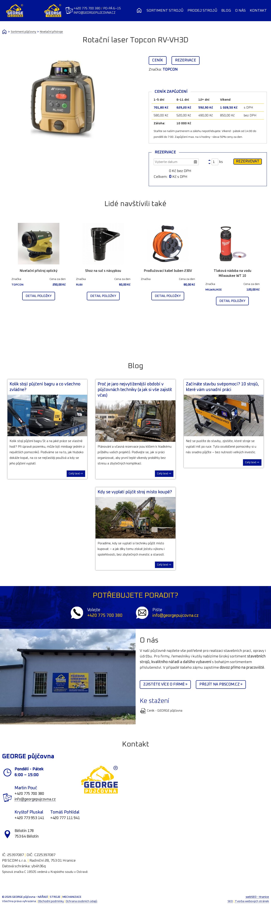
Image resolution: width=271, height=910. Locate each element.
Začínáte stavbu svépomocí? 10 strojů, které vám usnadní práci (222, 387)
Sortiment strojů (165, 10)
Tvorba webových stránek (252, 901)
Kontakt (258, 10)
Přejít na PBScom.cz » (220, 684)
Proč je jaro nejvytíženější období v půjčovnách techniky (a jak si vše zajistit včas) (135, 389)
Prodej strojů (202, 10)
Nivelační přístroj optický (39, 270)
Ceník (157, 60)
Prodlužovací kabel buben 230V (168, 270)
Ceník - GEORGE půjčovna (161, 710)
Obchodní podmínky (51, 901)
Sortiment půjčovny (23, 31)
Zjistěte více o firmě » (165, 684)
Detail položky (39, 296)
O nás (240, 10)
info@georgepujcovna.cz (95, 12)
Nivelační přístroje (51, 31)
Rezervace (185, 60)
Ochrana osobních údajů (81, 901)
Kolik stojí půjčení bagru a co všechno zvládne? (45, 387)
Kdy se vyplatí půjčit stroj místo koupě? (135, 492)
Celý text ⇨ (76, 473)
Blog (226, 10)
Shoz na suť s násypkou (103, 270)
